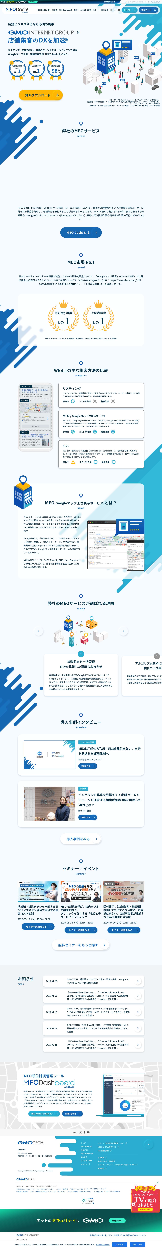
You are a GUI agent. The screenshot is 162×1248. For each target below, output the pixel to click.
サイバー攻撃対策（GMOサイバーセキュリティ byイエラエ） (48, 1191)
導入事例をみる (78, 838)
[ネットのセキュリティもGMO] (19, 2)
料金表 (54, 10)
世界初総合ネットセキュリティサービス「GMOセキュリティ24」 (35, 1189)
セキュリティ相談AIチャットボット (96, 1189)
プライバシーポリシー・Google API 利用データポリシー (118, 1165)
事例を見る (85, 766)
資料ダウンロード (38, 95)
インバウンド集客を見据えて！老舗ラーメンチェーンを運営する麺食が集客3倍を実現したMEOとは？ (109, 799)
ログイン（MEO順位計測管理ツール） (111, 1143)
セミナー (96, 10)
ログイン (127, 10)
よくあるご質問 (85, 10)
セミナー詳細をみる (36, 926)
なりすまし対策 (98, 1191)
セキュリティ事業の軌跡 (113, 1191)
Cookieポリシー (103, 1244)
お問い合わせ (145, 10)
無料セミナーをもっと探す (78, 945)
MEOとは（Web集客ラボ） (107, 1147)
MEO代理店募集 (103, 1151)
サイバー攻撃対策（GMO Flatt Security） (80, 1191)
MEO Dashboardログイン (42, 1113)
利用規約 (101, 1168)
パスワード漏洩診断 (62, 1189)
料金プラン (85, 1150)
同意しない (137, 1244)
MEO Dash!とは (43, 10)
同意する (119, 1244)
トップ (83, 1143)
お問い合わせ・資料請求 (106, 1161)
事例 (76, 10)
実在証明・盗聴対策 (22, 1191)
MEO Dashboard (65, 10)
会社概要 (101, 1158)
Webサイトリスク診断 (76, 1189)
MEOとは (104, 10)
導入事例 (84, 1157)
